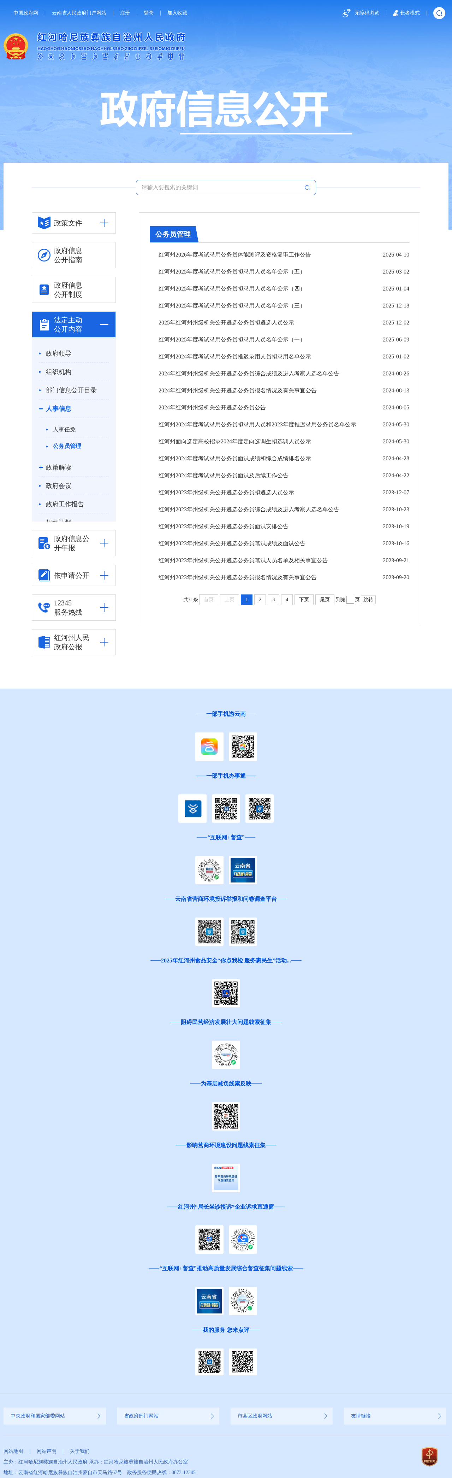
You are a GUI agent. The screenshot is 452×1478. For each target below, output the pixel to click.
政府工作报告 (65, 504)
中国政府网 (25, 13)
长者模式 (406, 13)
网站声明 (46, 1451)
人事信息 (58, 408)
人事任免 (64, 429)
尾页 (325, 599)
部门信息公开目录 (71, 390)
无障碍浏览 (359, 13)
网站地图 (13, 1451)
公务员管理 (67, 446)
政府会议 (58, 485)
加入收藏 (177, 13)
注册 (125, 13)
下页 (304, 599)
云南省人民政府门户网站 (79, 13)
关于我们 (80, 1451)
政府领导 (58, 353)
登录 (149, 13)
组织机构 (58, 371)
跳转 (368, 599)
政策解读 (58, 467)
